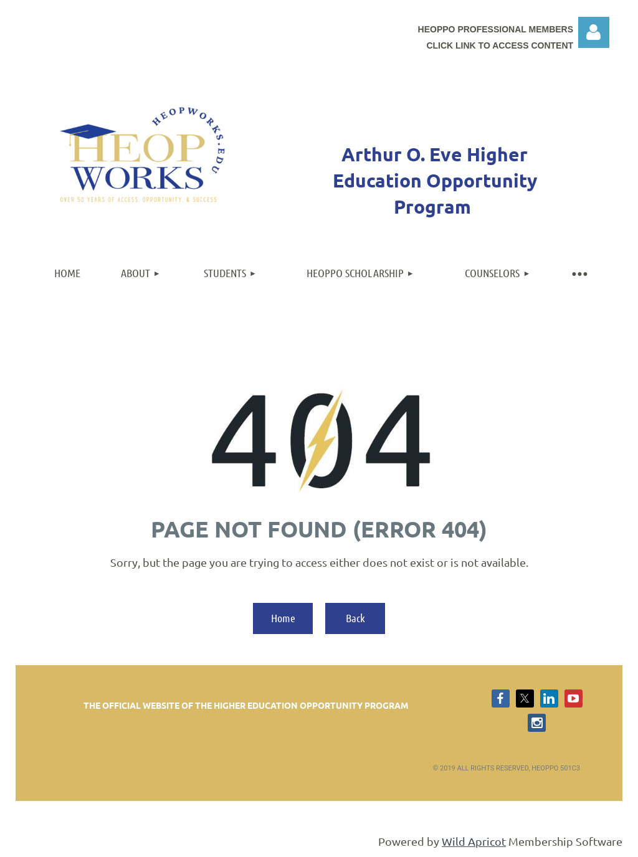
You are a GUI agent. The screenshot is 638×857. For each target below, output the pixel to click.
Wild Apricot (474, 841)
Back (355, 618)
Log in (593, 32)
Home (283, 618)
